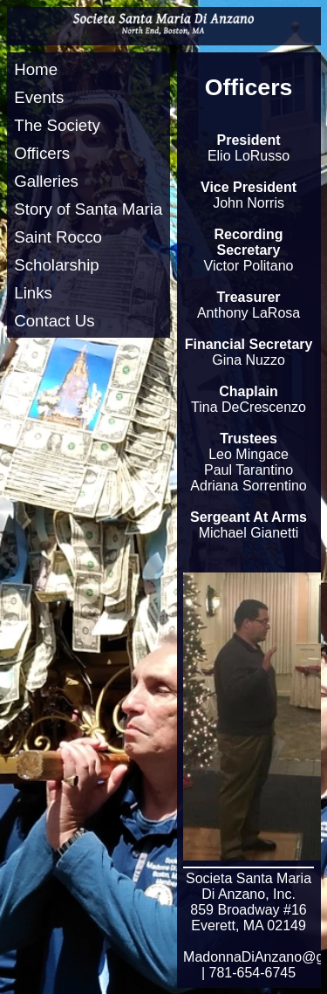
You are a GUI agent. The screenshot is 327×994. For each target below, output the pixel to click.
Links (33, 293)
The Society (57, 125)
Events (39, 97)
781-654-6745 (252, 972)
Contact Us (54, 321)
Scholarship (56, 265)
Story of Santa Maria (88, 209)
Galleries (46, 181)
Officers (42, 153)
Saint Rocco (58, 237)
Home (36, 69)
